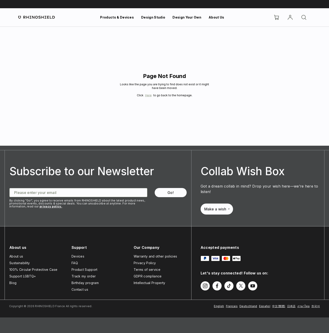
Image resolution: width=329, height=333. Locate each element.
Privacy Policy (145, 263)
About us (16, 256)
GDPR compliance (148, 276)
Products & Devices (117, 17)
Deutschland (248, 306)
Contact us (80, 289)
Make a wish (217, 209)
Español (264, 306)
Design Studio (153, 17)
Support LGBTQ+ (22, 276)
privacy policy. (51, 206)
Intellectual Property (149, 283)
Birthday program (85, 283)
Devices (78, 256)
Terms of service (147, 269)
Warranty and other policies (155, 256)
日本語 (291, 306)
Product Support (85, 269)
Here (148, 95)
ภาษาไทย (303, 306)
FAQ (75, 263)
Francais (232, 306)
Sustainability (19, 263)
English (219, 306)
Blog (12, 283)
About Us (216, 17)
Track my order (84, 276)
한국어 (315, 306)
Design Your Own (186, 17)
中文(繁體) (278, 306)
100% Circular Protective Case (33, 269)
